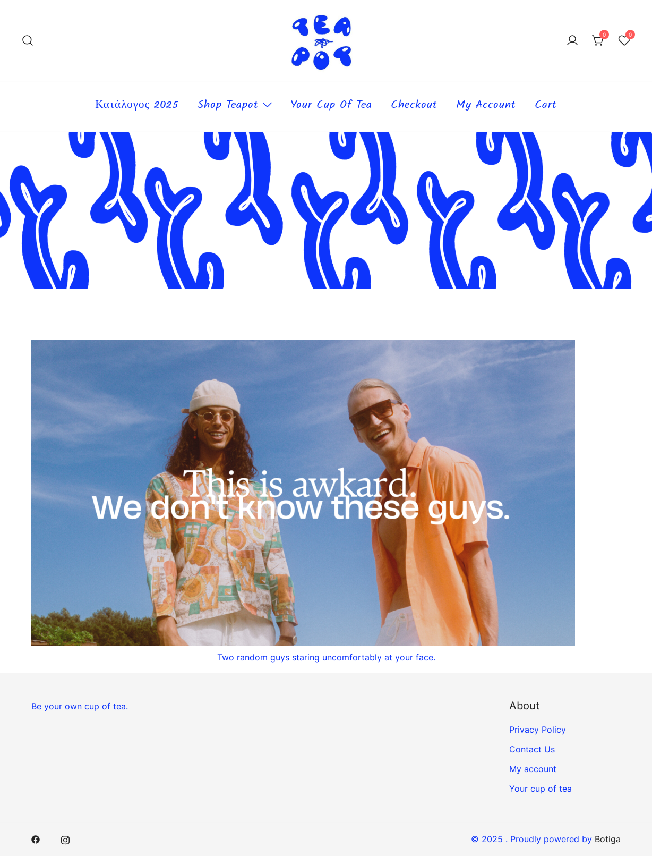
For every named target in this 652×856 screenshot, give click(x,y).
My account (486, 106)
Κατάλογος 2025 (137, 106)
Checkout (414, 106)
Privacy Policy (537, 729)
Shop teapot (228, 106)
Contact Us (532, 749)
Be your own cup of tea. (79, 706)
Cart (546, 106)
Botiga (608, 839)
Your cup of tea (331, 106)
